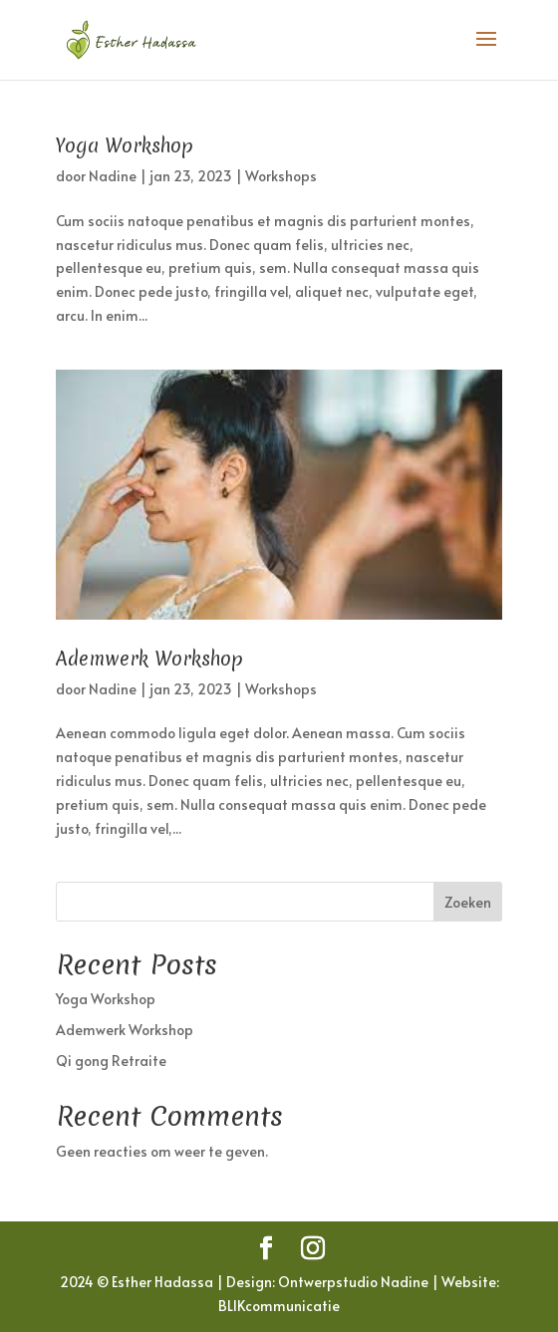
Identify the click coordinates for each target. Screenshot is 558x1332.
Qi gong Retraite (111, 1060)
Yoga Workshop (124, 145)
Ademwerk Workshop (149, 658)
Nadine (113, 175)
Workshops (281, 175)
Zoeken (467, 902)
